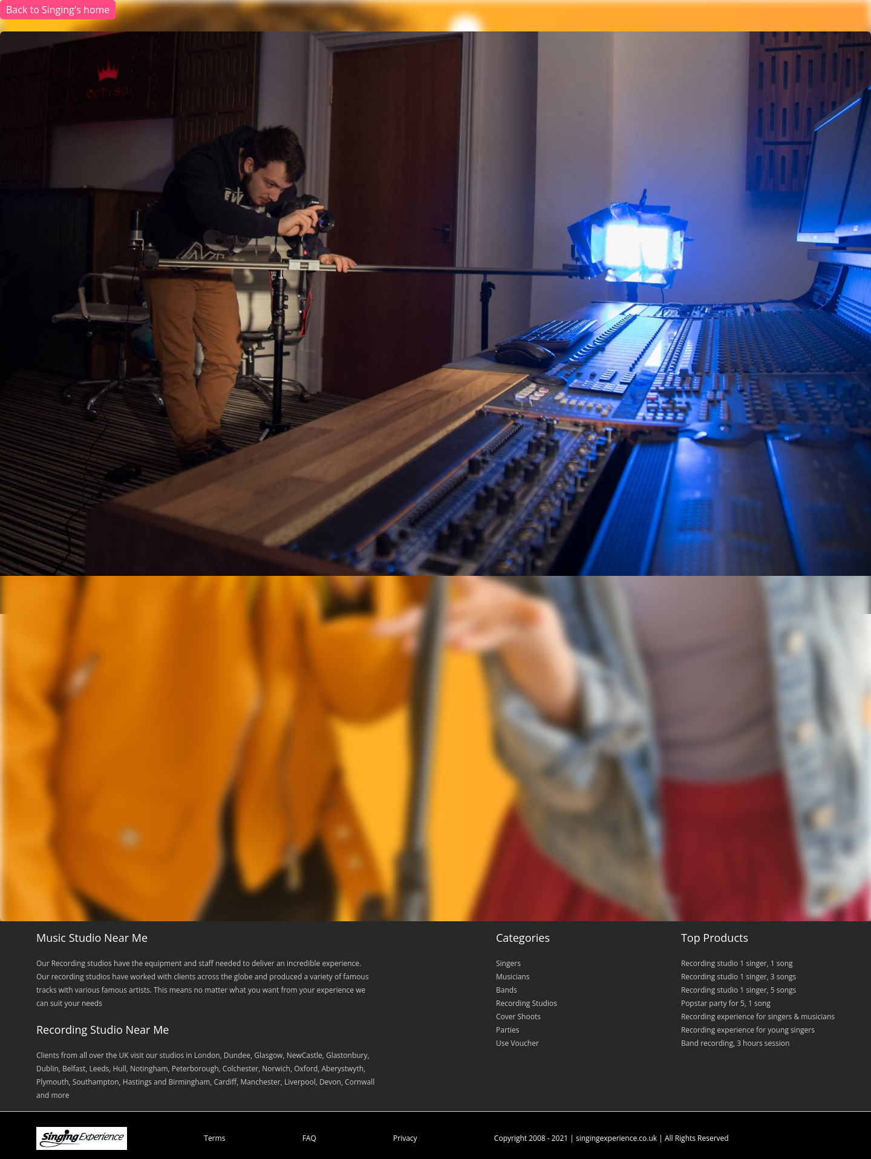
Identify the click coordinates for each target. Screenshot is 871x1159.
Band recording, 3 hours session (735, 1043)
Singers (508, 963)
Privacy (405, 1138)
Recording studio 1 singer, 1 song (737, 963)
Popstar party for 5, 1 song (726, 1003)
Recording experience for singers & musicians (758, 1016)
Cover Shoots (518, 1016)
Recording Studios (526, 1003)
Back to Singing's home (57, 9)
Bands (506, 990)
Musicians (512, 976)
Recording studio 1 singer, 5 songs (738, 990)
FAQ (309, 1138)
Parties (508, 1030)
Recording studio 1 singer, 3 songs (738, 976)
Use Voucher (517, 1043)
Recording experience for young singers (748, 1030)
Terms (214, 1138)
